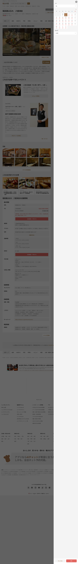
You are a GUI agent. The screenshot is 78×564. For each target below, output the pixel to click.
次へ (71, 561)
